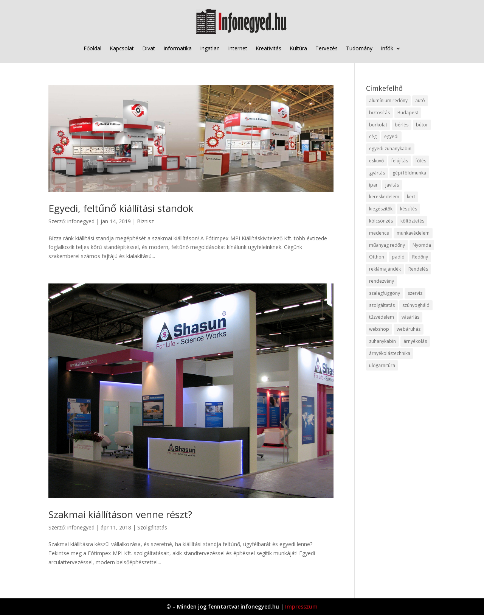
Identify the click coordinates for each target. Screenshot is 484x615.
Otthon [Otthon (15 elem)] (376, 257)
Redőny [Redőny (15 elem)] (420, 257)
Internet (237, 48)
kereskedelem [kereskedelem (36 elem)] (384, 196)
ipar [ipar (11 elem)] (373, 185)
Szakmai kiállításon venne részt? (120, 514)
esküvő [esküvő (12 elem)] (376, 160)
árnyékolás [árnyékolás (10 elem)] (415, 341)
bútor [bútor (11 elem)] (422, 124)
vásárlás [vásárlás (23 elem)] (410, 317)
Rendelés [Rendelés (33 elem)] (418, 269)
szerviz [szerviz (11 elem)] (415, 293)
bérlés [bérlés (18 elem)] (401, 124)
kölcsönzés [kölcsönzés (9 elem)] (381, 221)
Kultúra (298, 48)
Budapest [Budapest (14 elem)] (407, 112)
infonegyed (81, 221)
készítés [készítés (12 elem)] (408, 209)
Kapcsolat (122, 48)
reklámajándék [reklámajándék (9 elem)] (385, 269)
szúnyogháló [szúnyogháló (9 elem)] (416, 305)
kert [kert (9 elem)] (411, 196)
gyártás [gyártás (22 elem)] (377, 173)
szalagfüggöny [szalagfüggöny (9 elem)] (384, 293)
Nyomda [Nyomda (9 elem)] (422, 245)
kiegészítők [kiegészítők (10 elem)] (380, 209)
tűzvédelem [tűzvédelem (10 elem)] (381, 317)
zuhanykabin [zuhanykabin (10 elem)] (382, 341)
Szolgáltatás (152, 527)
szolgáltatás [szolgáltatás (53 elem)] (382, 305)
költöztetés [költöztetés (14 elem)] (412, 221)
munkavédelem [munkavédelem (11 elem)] (413, 233)
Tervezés (326, 48)
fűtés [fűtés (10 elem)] (421, 160)
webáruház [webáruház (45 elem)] (408, 329)
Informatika (177, 48)
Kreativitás (268, 48)
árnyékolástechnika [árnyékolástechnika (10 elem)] (389, 353)
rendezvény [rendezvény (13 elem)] (381, 281)
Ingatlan (210, 48)
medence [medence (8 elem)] (379, 233)
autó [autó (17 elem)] (420, 100)
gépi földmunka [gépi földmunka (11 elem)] (409, 173)
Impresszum (301, 606)
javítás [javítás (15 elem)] (392, 185)
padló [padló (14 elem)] (398, 257)
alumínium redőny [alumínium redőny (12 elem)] (388, 100)
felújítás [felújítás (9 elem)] (399, 160)
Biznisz (145, 221)
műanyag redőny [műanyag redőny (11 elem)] (387, 245)
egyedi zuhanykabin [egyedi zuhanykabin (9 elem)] (390, 148)
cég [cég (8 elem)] (373, 136)
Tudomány (359, 48)
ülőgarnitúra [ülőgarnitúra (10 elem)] (382, 365)
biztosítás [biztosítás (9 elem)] (379, 112)
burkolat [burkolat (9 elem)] (378, 124)
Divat (148, 48)
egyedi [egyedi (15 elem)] (391, 136)
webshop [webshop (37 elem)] (379, 329)
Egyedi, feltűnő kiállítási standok (121, 208)
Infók (387, 48)
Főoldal (92, 48)
